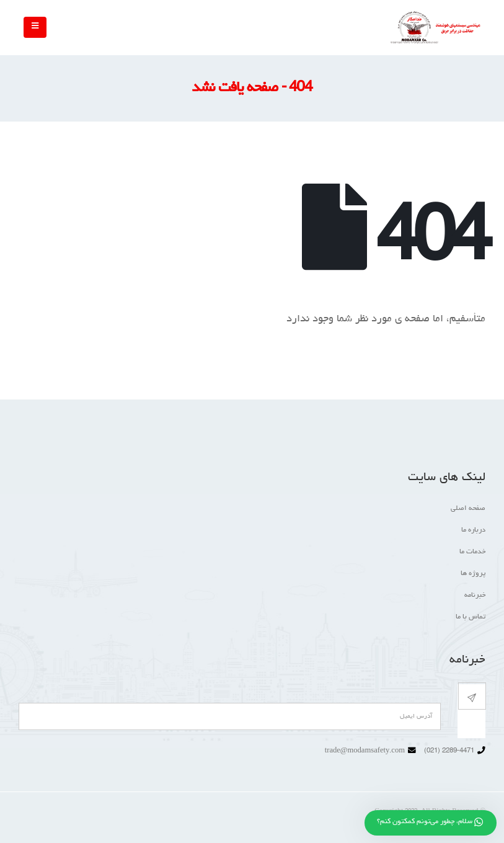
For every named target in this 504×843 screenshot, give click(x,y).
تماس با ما (470, 617)
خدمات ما (472, 552)
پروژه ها (473, 573)
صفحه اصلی (468, 508)
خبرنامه (474, 595)
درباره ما (473, 530)
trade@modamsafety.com (365, 751)
